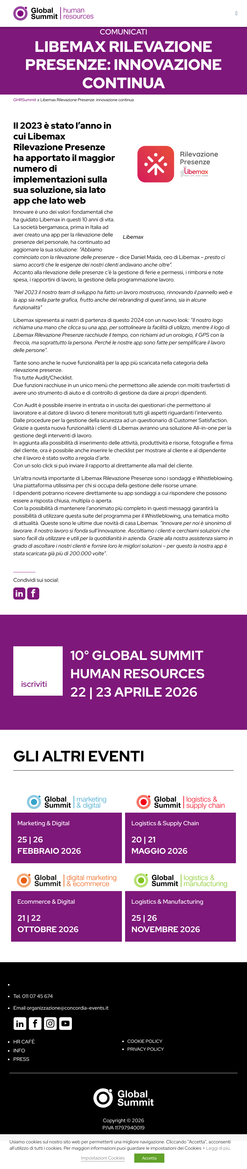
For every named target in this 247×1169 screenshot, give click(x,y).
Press (21, 1059)
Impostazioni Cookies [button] (103, 1158)
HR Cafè (24, 1041)
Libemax (133, 237)
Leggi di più (218, 1148)
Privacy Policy (145, 1049)
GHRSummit (24, 99)
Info (19, 1050)
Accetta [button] (149, 1158)
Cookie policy (144, 1041)
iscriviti (34, 684)
